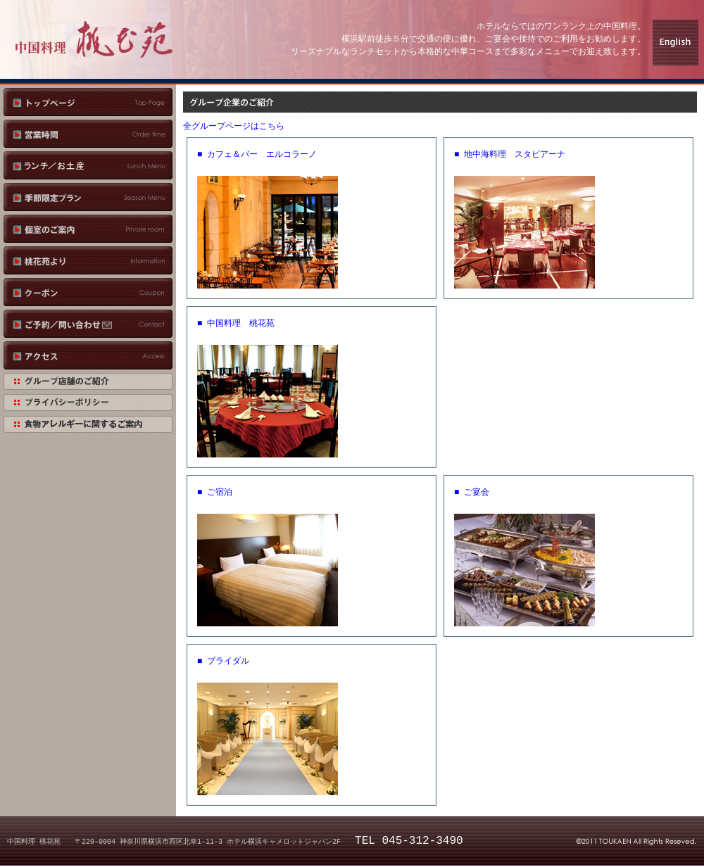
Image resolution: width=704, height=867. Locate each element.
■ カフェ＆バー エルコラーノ (257, 154)
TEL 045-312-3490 (409, 841)
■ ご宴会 (471, 492)
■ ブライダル (223, 661)
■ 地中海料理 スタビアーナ (509, 154)
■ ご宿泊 (214, 492)
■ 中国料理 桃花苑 (236, 323)
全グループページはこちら (233, 126)
